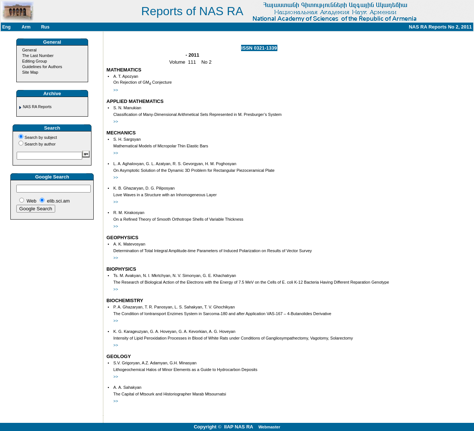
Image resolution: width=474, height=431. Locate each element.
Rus (45, 27)
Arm (25, 27)
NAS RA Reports (37, 107)
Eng (6, 27)
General (29, 50)
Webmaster (269, 427)
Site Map (30, 72)
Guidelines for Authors (42, 66)
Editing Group (34, 61)
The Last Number (38, 55)
